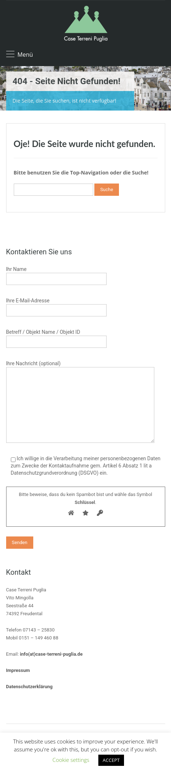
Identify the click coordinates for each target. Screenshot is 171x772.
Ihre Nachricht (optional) (80, 385)
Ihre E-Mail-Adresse (56, 306)
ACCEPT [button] (111, 760)
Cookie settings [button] (70, 759)
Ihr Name (56, 274)
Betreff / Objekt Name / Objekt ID (56, 337)
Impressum (18, 670)
